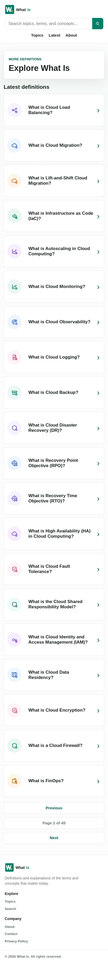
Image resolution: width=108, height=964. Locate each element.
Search (10, 909)
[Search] (97, 23)
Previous (54, 808)
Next (54, 837)
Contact (11, 934)
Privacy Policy (16, 941)
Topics (37, 35)
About (71, 35)
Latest (54, 35)
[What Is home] (54, 9)
